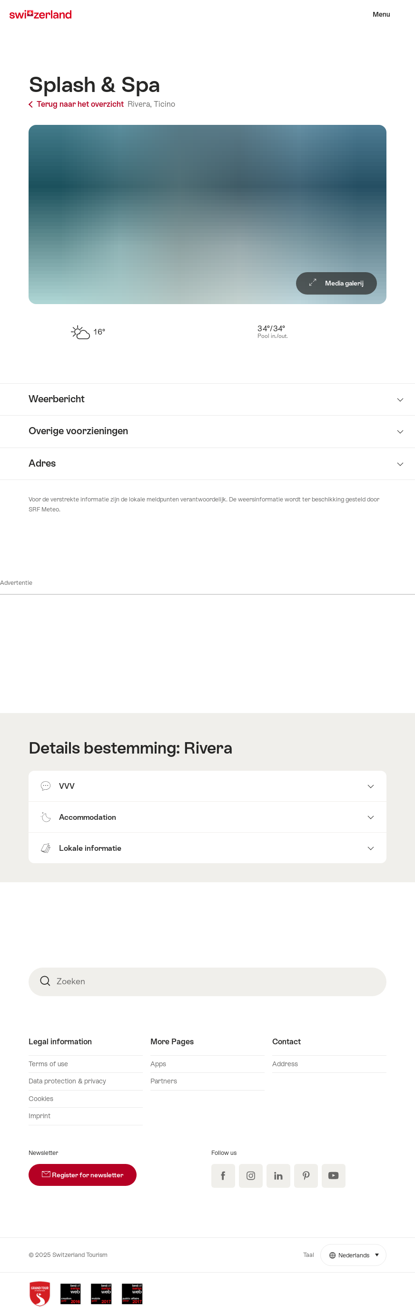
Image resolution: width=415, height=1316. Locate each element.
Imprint (39, 1116)
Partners (163, 1081)
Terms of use (48, 1064)
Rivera (208, 747)
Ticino (164, 104)
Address (285, 1064)
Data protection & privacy (67, 1081)
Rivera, (140, 104)
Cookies (41, 1098)
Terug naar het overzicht (77, 104)
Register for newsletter (89, 1171)
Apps (158, 1064)
